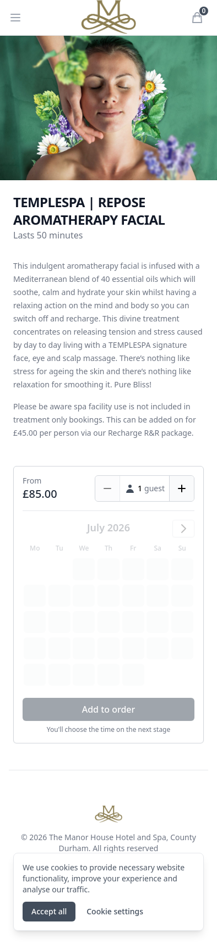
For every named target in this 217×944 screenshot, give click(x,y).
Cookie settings (114, 911)
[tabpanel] (108, 108)
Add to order (108, 709)
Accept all (49, 911)
